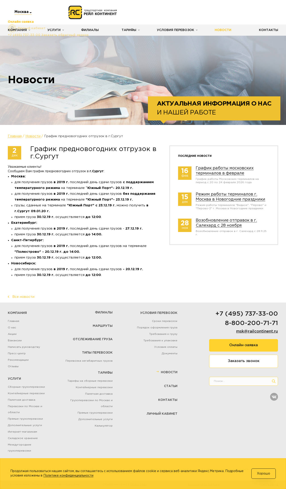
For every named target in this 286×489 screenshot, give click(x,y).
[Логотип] (92, 12)
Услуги (54, 30)
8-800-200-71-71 (251, 323)
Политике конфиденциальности (68, 475)
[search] (273, 381)
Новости (223, 30)
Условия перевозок (175, 30)
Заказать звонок (243, 361)
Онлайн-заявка (243, 345)
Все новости (23, 296)
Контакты (268, 30)
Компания (17, 30)
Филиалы (90, 30)
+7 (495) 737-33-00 (246, 314)
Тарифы (129, 30)
